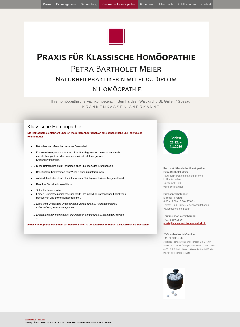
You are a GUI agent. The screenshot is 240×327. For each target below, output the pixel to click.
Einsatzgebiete (66, 4)
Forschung (147, 4)
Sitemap (41, 319)
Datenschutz (30, 319)
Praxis (47, 4)
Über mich (166, 4)
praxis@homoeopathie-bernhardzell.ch (184, 223)
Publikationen (187, 4)
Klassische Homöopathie (118, 4)
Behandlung (89, 4)
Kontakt (206, 4)
